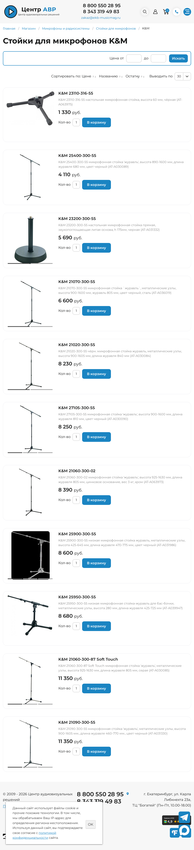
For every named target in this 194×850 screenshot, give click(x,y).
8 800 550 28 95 (102, 5)
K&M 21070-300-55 (76, 281)
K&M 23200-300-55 (77, 218)
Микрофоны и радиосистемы (66, 28)
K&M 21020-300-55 (76, 344)
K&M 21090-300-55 (76, 722)
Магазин (29, 28)
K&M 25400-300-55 (77, 155)
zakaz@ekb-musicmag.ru (101, 18)
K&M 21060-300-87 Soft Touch (88, 659)
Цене (86, 76)
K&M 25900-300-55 (77, 534)
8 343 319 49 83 (101, 11)
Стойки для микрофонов (116, 28)
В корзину (96, 122)
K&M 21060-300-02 (76, 471)
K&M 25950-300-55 (77, 597)
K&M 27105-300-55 (76, 407)
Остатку (133, 76)
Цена (114, 58)
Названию (108, 76)
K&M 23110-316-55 (75, 93)
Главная (9, 28)
